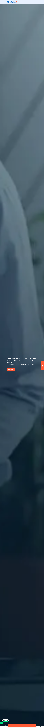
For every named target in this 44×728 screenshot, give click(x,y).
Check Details (11, 369)
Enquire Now (42, 365)
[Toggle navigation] (35, 2)
